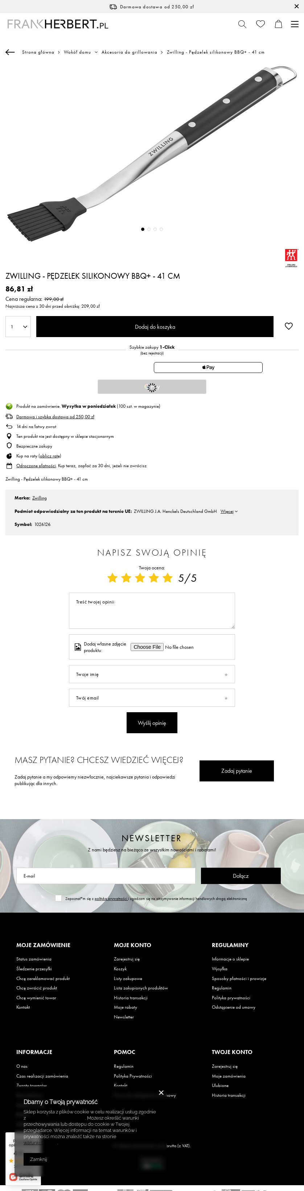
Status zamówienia (34, 959)
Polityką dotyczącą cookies (56, 1118)
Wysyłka (219, 969)
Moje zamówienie (43, 945)
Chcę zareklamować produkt (43, 979)
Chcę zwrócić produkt (36, 988)
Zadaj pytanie (236, 771)
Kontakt (23, 1007)
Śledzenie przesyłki (34, 969)
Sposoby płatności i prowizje (239, 979)
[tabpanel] (152, 154)
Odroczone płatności (36, 465)
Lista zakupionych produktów (141, 988)
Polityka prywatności (231, 998)
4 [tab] (161, 229)
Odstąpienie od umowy (233, 1007)
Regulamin (221, 988)
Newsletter (152, 838)
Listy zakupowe (128, 979)
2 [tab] (149, 229)
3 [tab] (155, 229)
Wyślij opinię (152, 723)
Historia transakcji (131, 998)
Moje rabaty (125, 1007)
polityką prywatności (111, 898)
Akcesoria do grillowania (129, 52)
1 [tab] (142, 229)
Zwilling (39, 498)
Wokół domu (77, 52)
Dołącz (240, 876)
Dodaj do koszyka (155, 327)
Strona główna (38, 52)
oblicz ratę (50, 456)
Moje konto (132, 945)
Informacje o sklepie (230, 959)
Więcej (227, 511)
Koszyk (120, 969)
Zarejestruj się (127, 959)
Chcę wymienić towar (36, 998)
